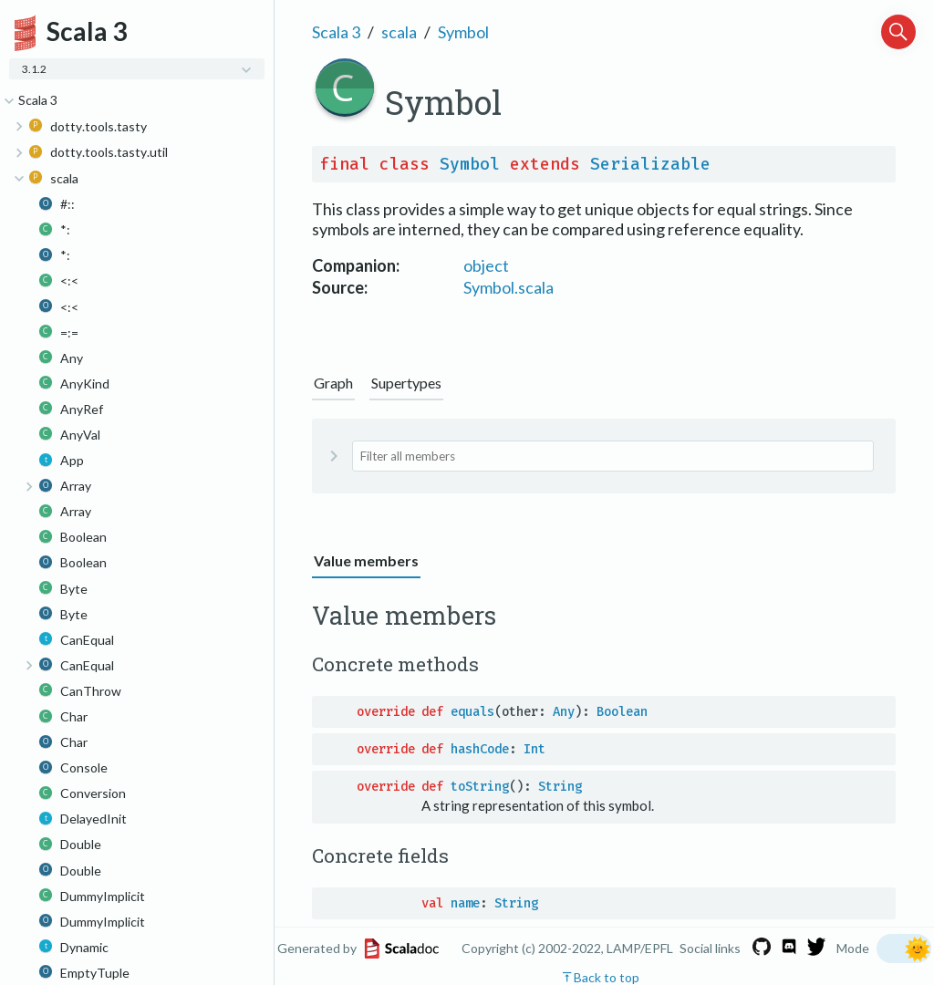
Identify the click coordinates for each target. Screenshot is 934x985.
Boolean (622, 712)
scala (399, 32)
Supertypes (406, 382)
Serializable (650, 164)
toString (480, 786)
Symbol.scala (508, 287)
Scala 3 (336, 32)
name (465, 903)
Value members (366, 560)
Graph (333, 382)
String (560, 786)
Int (534, 749)
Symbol (463, 32)
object (486, 265)
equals (472, 712)
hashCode (480, 749)
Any (564, 712)
